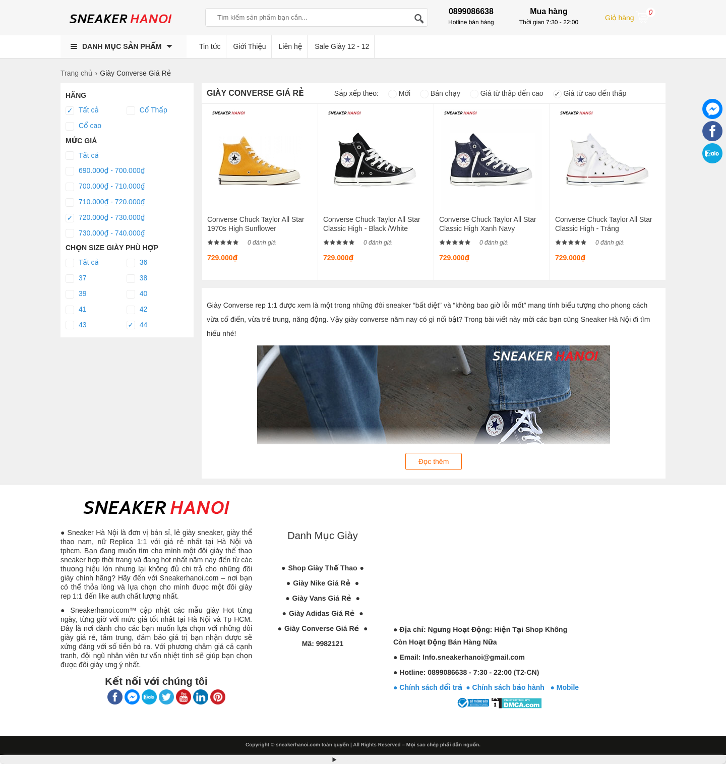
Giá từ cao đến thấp (590, 93)
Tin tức (210, 46)
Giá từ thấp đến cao (506, 93)
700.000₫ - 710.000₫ (105, 186)
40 (137, 294)
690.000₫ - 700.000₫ (105, 170)
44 (137, 325)
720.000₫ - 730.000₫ (105, 217)
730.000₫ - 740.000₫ (105, 233)
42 (137, 309)
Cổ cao (83, 126)
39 (76, 294)
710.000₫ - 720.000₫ (105, 202)
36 (137, 262)
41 (76, 309)
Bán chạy (440, 93)
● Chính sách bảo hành (508, 687)
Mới (399, 93)
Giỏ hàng (630, 17)
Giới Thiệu (249, 46)
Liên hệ (290, 46)
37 (76, 278)
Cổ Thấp (147, 110)
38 (137, 278)
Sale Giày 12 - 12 (342, 46)
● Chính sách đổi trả (427, 687)
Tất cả (82, 110)
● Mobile (564, 687)
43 (76, 325)
